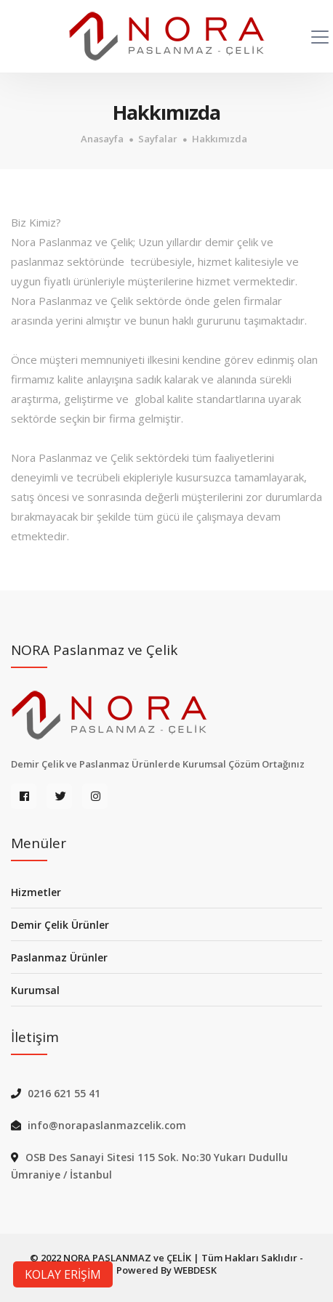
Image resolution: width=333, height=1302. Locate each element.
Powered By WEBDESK (166, 1270)
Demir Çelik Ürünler (60, 925)
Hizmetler (36, 892)
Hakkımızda (219, 139)
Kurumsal (35, 990)
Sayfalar (157, 139)
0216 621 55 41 (64, 1093)
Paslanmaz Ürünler (59, 957)
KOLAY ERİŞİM (63, 1274)
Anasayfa (102, 139)
